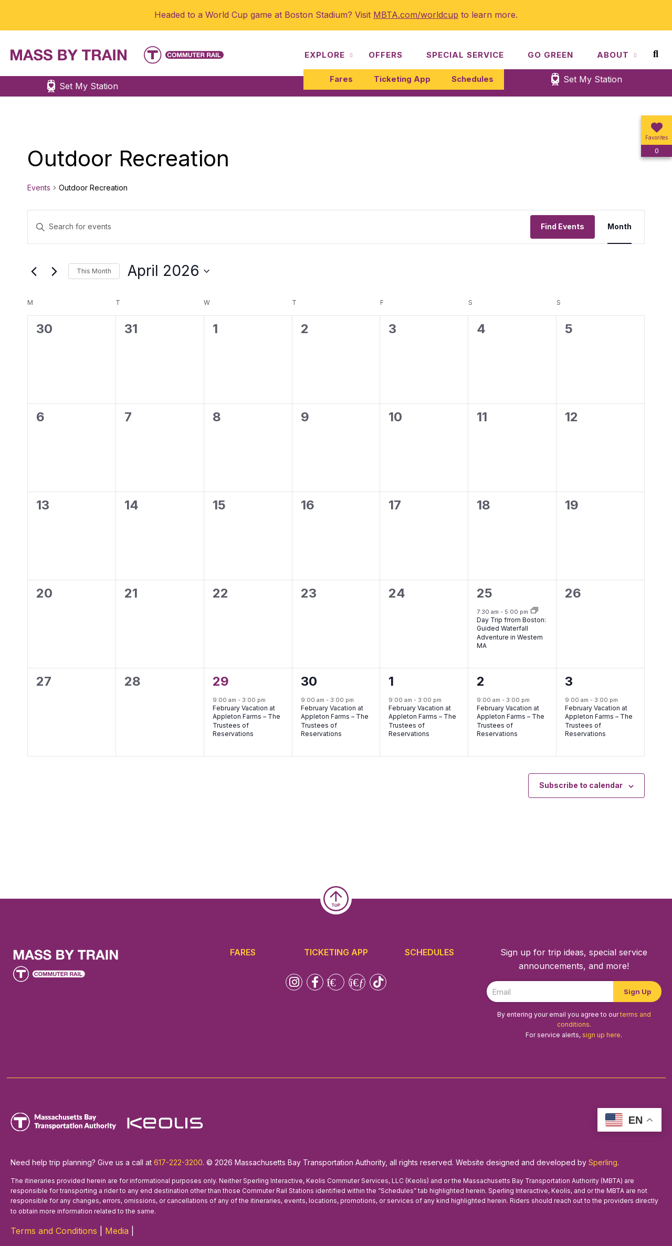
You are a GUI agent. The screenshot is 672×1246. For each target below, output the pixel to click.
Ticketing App (402, 79)
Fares (341, 79)
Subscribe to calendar (581, 785)
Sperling (603, 1162)
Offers (386, 55)
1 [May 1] (391, 681)
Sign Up (637, 991)
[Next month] (54, 271)
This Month (94, 271)
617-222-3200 (178, 1162)
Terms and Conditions (53, 1231)
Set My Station (592, 79)
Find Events (562, 226)
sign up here (601, 1035)
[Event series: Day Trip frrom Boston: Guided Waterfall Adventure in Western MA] (534, 611)
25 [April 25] (484, 593)
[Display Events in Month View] (619, 226)
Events (38, 187)
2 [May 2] (481, 681)
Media (117, 1231)
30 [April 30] (309, 681)
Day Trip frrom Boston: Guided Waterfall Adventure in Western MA (511, 633)
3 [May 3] (569, 681)
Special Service (465, 55)
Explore (324, 55)
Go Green (550, 55)
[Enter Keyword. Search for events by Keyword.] (279, 226)
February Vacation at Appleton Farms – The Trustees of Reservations (246, 721)
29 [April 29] (221, 681)
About (613, 55)
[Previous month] (33, 271)
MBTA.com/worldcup (415, 14)
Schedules (473, 79)
